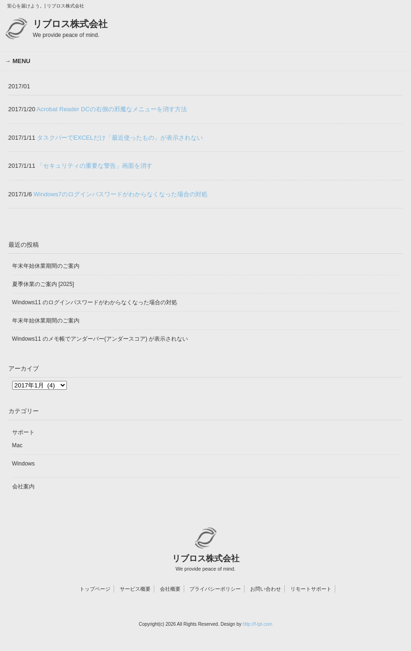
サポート (23, 432)
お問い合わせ (265, 589)
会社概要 (170, 589)
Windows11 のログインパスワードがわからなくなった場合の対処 (94, 302)
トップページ (94, 589)
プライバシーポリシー (215, 589)
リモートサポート (311, 589)
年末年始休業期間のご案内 (45, 266)
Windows (23, 463)
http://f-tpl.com (257, 624)
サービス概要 (135, 589)
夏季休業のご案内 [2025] (43, 284)
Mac (17, 445)
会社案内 (23, 486)
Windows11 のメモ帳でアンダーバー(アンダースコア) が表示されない (100, 339)
